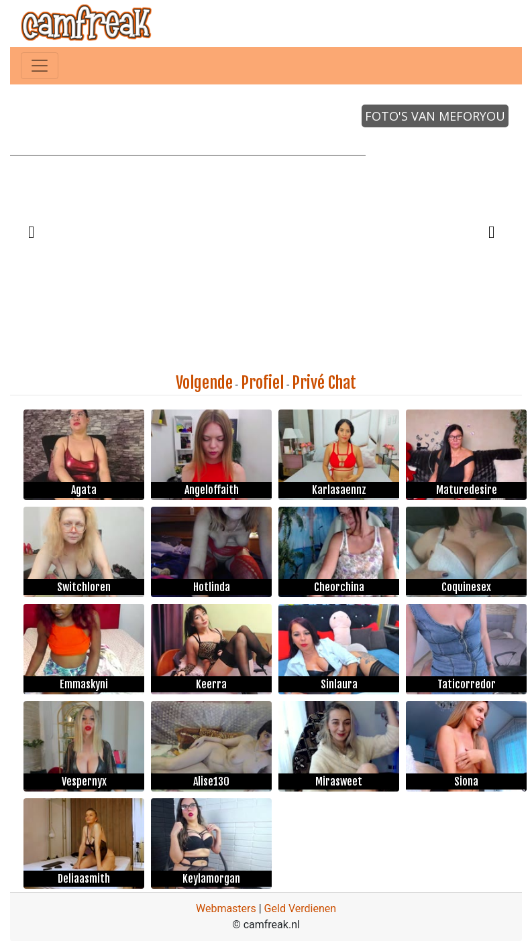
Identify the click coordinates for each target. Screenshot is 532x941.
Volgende (204, 383)
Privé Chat (324, 383)
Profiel (262, 383)
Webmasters (226, 908)
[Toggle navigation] (39, 65)
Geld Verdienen (300, 908)
